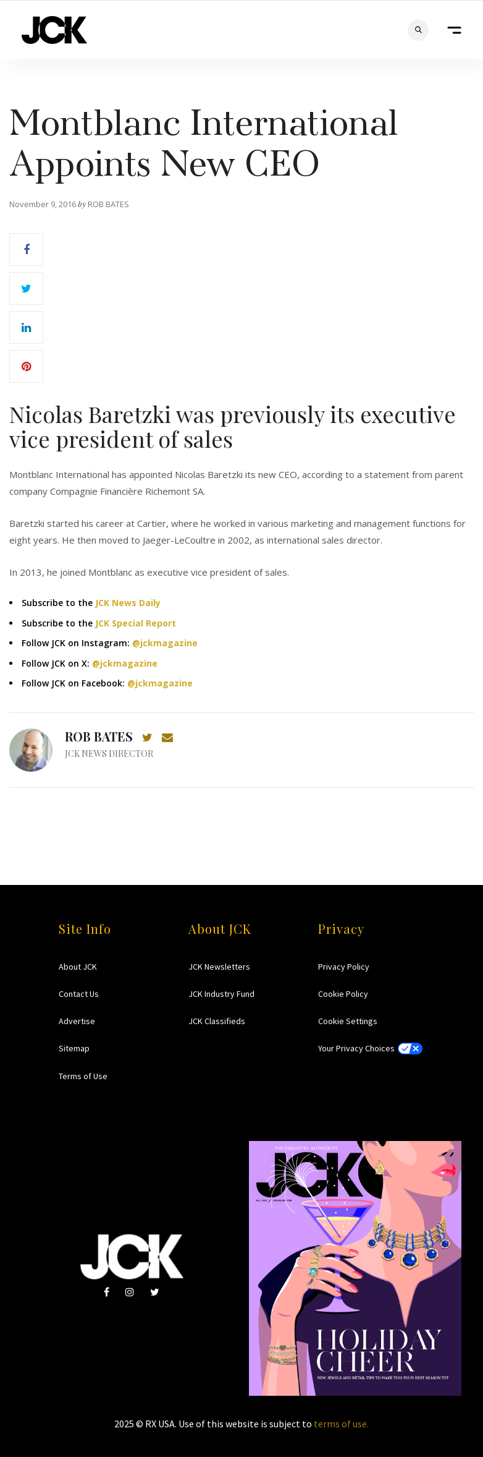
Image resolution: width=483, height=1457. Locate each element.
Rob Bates (99, 736)
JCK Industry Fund (221, 993)
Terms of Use (83, 1076)
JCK (54, 30)
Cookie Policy (343, 993)
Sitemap (74, 1048)
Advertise (77, 1021)
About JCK (78, 966)
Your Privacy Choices (356, 1048)
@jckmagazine (165, 643)
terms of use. (341, 1423)
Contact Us (79, 993)
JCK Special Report (135, 623)
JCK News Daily (128, 603)
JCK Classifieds (216, 1021)
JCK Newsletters (219, 966)
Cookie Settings (347, 1021)
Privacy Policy (343, 966)
